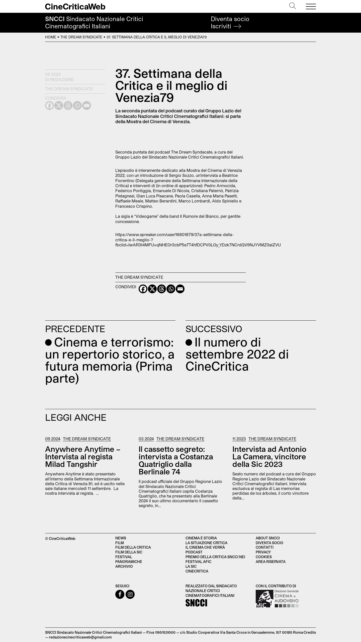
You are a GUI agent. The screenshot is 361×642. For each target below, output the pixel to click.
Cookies (264, 557)
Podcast (194, 552)
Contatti (265, 547)
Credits (310, 632)
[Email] (180, 288)
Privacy (263, 552)
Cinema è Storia (201, 538)
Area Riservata (271, 561)
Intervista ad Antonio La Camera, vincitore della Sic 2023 (269, 456)
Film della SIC (128, 552)
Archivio (124, 566)
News (120, 538)
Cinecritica (197, 571)
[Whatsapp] (170, 288)
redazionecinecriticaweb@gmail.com (80, 637)
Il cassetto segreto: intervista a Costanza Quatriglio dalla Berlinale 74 (176, 460)
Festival (123, 557)
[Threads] (161, 288)
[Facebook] (143, 288)
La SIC (191, 566)
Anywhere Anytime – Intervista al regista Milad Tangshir (83, 456)
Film (119, 543)
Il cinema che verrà (205, 547)
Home (50, 37)
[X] (152, 288)
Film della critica (133, 547)
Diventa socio (230, 22)
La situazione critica (206, 543)
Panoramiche (128, 561)
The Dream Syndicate (81, 37)
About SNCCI (268, 538)
